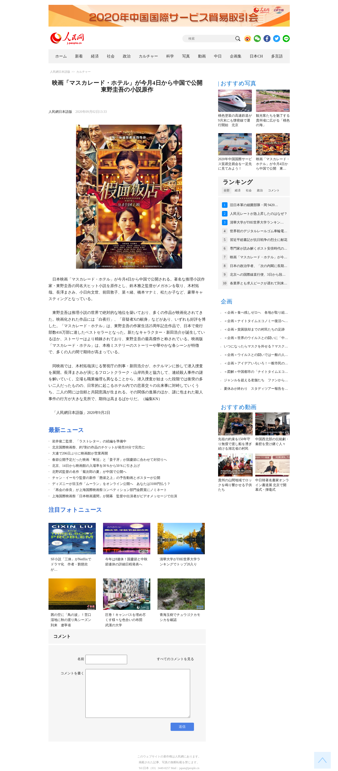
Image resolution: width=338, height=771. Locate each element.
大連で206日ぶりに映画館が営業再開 (80, 453)
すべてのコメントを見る (175, 659)
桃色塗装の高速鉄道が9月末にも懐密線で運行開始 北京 (235, 120)
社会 (111, 56)
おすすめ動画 (238, 407)
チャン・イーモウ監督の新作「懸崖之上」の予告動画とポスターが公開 (106, 478)
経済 (95, 56)
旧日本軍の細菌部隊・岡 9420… (254, 205)
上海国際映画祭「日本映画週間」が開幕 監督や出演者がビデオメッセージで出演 (114, 496)
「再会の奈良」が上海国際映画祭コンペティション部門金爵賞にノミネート (109, 490)
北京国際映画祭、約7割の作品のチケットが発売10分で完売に (98, 447)
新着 (79, 56)
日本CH (256, 56)
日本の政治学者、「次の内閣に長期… (258, 266)
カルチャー (148, 56)
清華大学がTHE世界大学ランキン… (257, 222)
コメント (274, 190)
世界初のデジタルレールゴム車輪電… (258, 231)
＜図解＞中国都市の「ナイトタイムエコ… (256, 372)
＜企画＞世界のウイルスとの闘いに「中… (256, 338)
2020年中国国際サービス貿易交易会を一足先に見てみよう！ (235, 163)
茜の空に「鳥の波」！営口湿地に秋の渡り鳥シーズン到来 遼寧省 (71, 620)
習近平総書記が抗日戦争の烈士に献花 (258, 240)
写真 (186, 56)
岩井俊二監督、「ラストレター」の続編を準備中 (89, 441)
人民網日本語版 (60, 71)
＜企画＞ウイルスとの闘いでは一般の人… (256, 355)
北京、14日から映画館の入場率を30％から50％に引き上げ (96, 466)
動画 (202, 56)
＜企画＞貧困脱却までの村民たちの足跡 (254, 329)
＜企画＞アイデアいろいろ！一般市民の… (256, 363)
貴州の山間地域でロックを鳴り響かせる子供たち (235, 484)
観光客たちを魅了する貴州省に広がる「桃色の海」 (273, 120)
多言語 (277, 56)
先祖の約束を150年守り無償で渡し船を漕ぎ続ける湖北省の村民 (235, 443)
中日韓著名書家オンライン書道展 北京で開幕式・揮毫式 (272, 484)
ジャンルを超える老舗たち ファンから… (256, 380)
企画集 (235, 56)
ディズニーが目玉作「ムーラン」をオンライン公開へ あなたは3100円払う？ (111, 484)
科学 (170, 56)
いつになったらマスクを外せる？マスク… (256, 346)
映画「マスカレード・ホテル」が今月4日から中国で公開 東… (273, 163)
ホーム (61, 56)
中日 (218, 56)
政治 (127, 56)
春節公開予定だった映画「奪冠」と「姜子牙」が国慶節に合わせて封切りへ (109, 459)
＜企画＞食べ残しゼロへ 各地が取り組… (256, 312)
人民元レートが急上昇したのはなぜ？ (258, 214)
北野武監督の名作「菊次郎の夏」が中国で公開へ (89, 472)
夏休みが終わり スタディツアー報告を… (256, 388)
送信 (182, 726)
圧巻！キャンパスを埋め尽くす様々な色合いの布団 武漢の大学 (125, 620)
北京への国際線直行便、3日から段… (258, 274)
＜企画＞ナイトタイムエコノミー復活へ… (256, 321)
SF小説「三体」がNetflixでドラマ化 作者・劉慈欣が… (71, 564)
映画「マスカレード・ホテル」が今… (258, 257)
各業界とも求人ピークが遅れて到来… (258, 283)
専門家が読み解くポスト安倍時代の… (258, 248)
